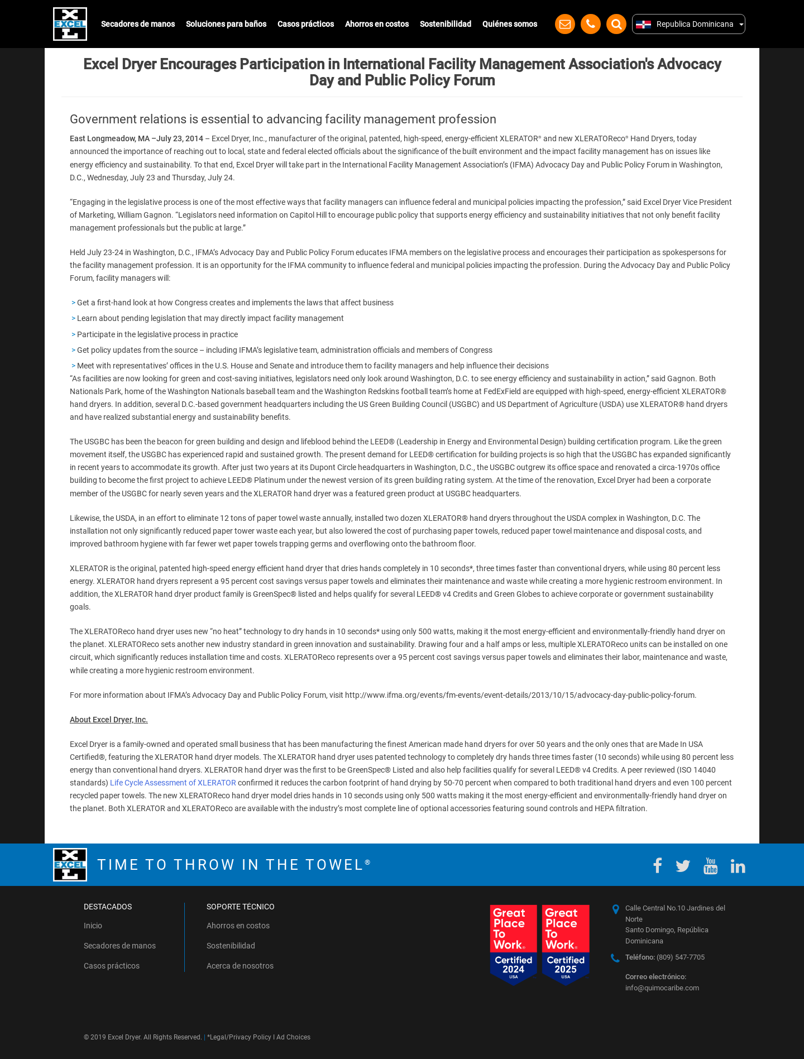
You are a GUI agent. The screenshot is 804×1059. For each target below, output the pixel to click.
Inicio (93, 925)
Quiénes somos (509, 24)
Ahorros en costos (377, 24)
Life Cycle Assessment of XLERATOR (173, 782)
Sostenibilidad (445, 24)
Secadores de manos (138, 24)
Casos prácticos (305, 24)
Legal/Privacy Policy (240, 1037)
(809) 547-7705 (665, 957)
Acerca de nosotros (240, 965)
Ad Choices (293, 1037)
